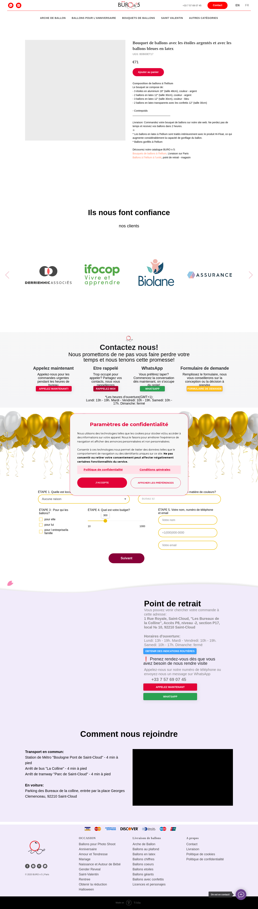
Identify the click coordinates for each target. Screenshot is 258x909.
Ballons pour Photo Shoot (97, 844)
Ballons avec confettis (148, 879)
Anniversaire (88, 849)
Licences (139, 884)
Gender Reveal (90, 869)
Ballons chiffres (143, 859)
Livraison (192, 849)
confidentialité (214, 859)
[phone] (187, 532)
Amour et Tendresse (93, 854)
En (237, 5)
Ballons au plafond (146, 849)
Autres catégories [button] (203, 18)
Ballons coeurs (143, 864)
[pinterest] (39, 866)
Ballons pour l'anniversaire (94, 18)
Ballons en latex (144, 854)
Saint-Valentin (89, 874)
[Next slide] (251, 275)
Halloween (86, 889)
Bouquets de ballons (138, 18)
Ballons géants (143, 874)
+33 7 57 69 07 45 (192, 5)
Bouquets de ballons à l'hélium (149, 153)
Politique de (194, 854)
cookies (209, 854)
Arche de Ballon (53, 18)
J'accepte (102, 482)
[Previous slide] (7, 275)
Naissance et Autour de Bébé (100, 864)
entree (85, 879)
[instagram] (18, 5)
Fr (247, 5)
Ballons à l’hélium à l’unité (147, 157)
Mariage (84, 859)
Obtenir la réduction (93, 884)
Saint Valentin (172, 18)
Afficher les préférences (156, 482)
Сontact (191, 844)
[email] (187, 545)
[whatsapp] (10, 5)
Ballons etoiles (143, 869)
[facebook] (27, 866)
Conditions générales (155, 469)
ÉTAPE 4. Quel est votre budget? (109, 509)
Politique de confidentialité (103, 469)
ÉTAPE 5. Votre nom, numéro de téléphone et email (185, 511)
